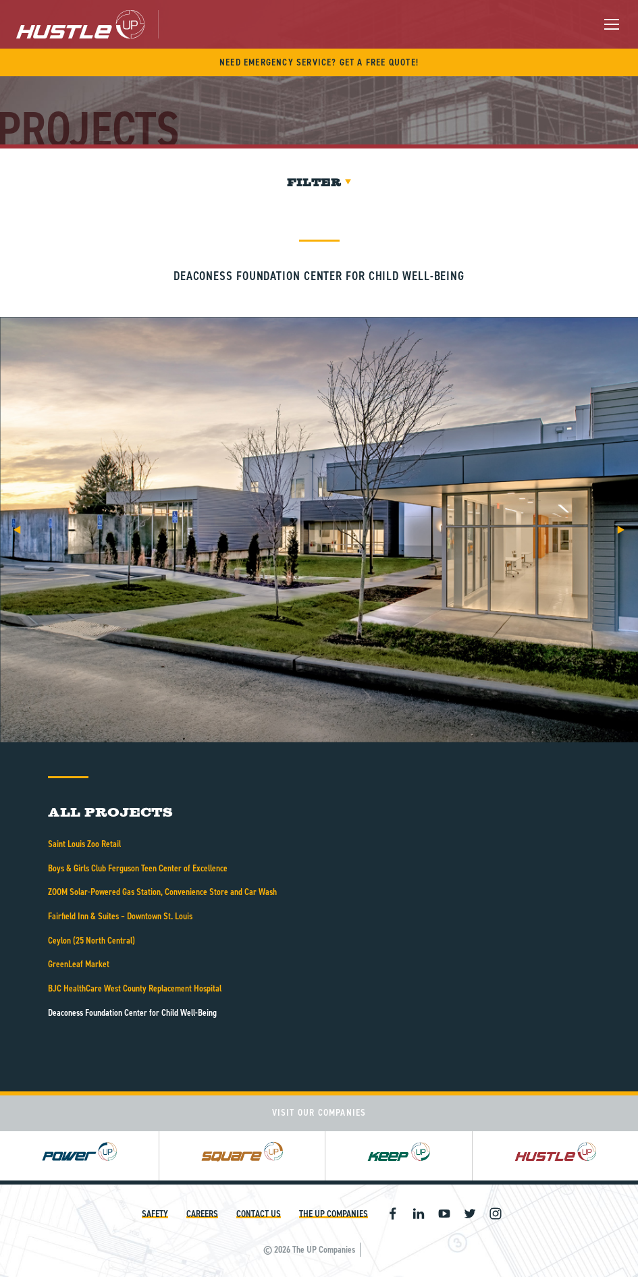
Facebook (393, 1213)
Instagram (495, 1213)
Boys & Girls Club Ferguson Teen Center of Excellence (138, 868)
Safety (155, 1213)
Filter (319, 182)
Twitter (470, 1213)
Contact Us (258, 1213)
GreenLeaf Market (78, 964)
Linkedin (418, 1213)
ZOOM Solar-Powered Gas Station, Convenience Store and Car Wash (162, 892)
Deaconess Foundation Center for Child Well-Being (132, 1012)
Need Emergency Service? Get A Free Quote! (319, 62)
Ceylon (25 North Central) (91, 940)
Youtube (444, 1213)
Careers (202, 1213)
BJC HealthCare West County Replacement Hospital (134, 988)
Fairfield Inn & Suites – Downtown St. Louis (120, 916)
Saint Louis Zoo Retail (84, 844)
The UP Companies (333, 1213)
